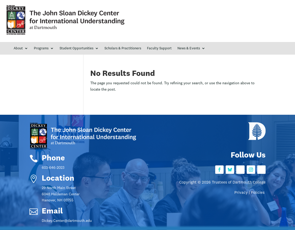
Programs (41, 48)
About (18, 48)
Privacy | (242, 193)
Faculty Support (159, 48)
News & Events (188, 48)
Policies (258, 193)
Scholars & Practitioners (122, 48)
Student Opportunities (76, 48)
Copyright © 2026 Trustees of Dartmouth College (222, 183)
